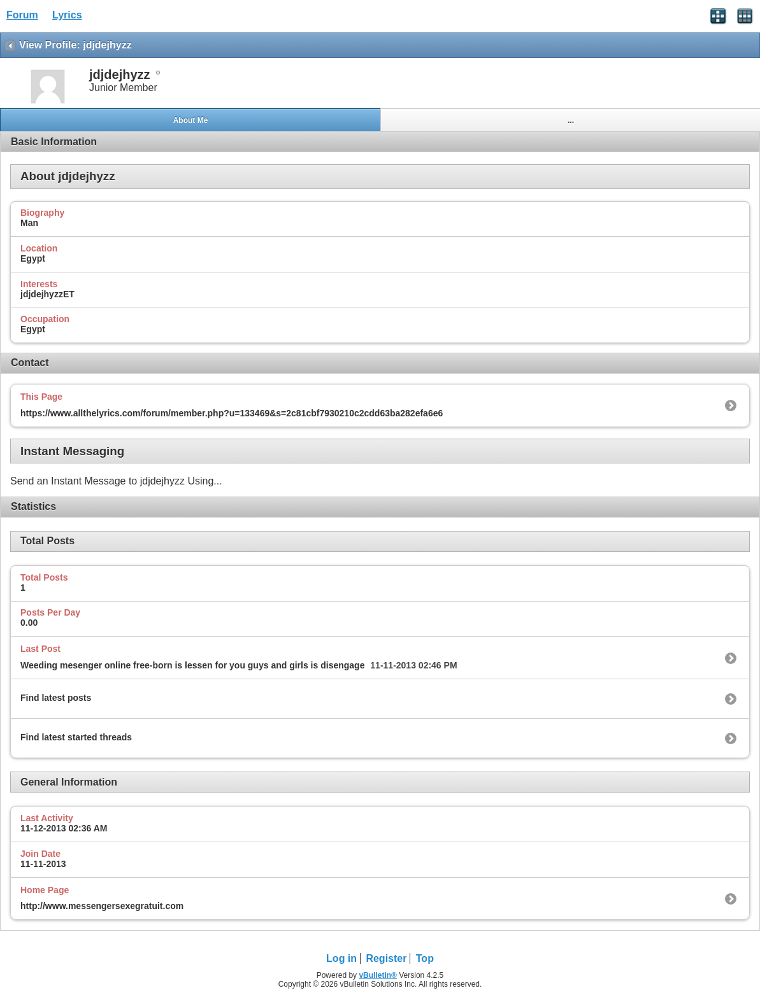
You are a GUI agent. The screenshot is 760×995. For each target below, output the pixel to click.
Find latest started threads (76, 737)
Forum (22, 15)
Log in (341, 958)
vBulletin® (378, 975)
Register (386, 958)
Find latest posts (55, 698)
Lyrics (67, 15)
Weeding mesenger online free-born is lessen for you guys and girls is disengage (192, 665)
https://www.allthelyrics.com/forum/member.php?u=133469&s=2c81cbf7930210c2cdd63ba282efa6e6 (231, 413)
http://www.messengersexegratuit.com (101, 906)
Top (425, 958)
